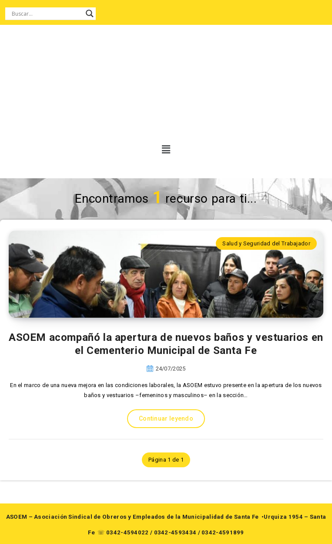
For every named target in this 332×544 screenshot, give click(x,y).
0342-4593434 (175, 532)
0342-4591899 (222, 532)
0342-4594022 (127, 532)
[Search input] (46, 13)
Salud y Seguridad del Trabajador (266, 243)
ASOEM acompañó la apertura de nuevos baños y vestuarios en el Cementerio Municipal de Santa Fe (166, 344)
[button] (162, 149)
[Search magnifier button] (90, 13)
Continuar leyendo (166, 418)
